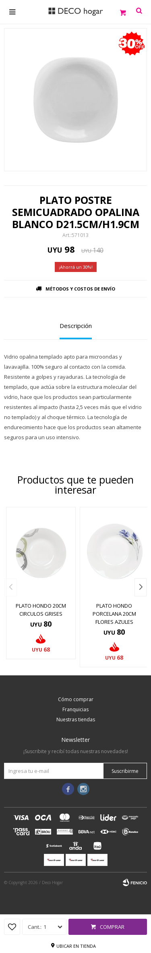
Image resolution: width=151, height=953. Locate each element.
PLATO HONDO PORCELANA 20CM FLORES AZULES (114, 613)
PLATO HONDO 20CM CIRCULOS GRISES (41, 609)
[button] (140, 587)
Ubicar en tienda (76, 946)
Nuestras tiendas (75, 719)
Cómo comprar (75, 699)
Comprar (112, 926)
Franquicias (75, 709)
